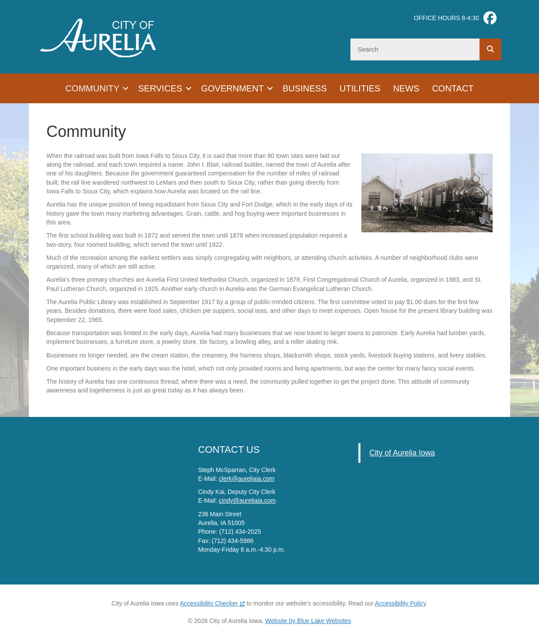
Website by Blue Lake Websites (308, 620)
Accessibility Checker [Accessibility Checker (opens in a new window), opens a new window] (212, 603)
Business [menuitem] (305, 88)
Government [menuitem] (232, 88)
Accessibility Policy (400, 603)
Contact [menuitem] (452, 88)
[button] (125, 88)
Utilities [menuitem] (360, 88)
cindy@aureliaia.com (247, 500)
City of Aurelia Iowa (402, 452)
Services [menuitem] (160, 88)
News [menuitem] (406, 88)
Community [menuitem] (92, 88)
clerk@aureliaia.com (246, 478)
